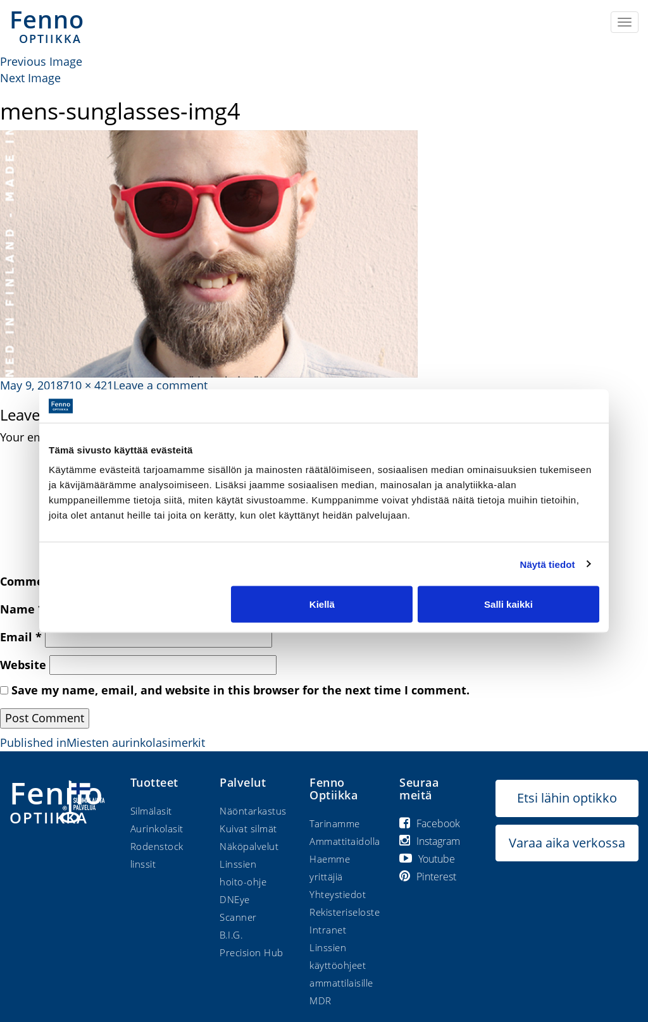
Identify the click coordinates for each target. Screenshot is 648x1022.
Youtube (427, 859)
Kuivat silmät (248, 828)
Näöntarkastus (253, 810)
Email (21, 636)
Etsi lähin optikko (567, 797)
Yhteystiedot (337, 894)
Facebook (429, 823)
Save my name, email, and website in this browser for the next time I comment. (240, 690)
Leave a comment (160, 385)
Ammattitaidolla (344, 841)
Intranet (327, 929)
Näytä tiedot (547, 563)
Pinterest (427, 876)
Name (22, 609)
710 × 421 (88, 385)
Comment (33, 581)
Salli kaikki (508, 604)
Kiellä (322, 604)
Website (23, 664)
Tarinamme (334, 823)
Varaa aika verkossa (567, 842)
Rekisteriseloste (344, 912)
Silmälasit (151, 810)
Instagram (429, 841)
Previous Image (41, 61)
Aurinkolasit (157, 828)
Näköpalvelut (249, 846)
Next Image (30, 77)
